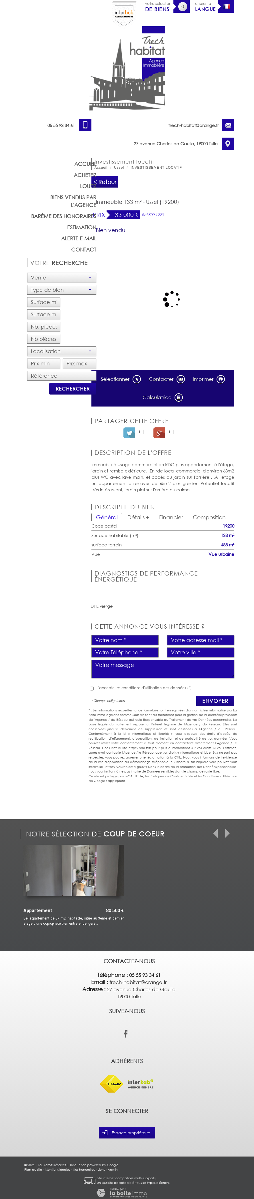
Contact (83, 249)
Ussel (119, 168)
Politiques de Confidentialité (171, 776)
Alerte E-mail (78, 238)
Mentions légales (57, 1169)
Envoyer (215, 701)
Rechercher (73, 389)
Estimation (81, 227)
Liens (101, 1169)
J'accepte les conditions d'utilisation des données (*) (144, 687)
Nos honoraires (84, 1169)
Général (107, 517)
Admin (113, 1169)
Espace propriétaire (126, 1133)
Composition (209, 517)
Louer (88, 186)
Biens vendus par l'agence (73, 201)
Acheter (85, 175)
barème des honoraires (63, 216)
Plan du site (33, 1169)
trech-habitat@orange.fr (193, 125)
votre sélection (158, 6)
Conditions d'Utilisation (220, 776)
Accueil (85, 164)
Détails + (138, 517)
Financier (171, 517)
